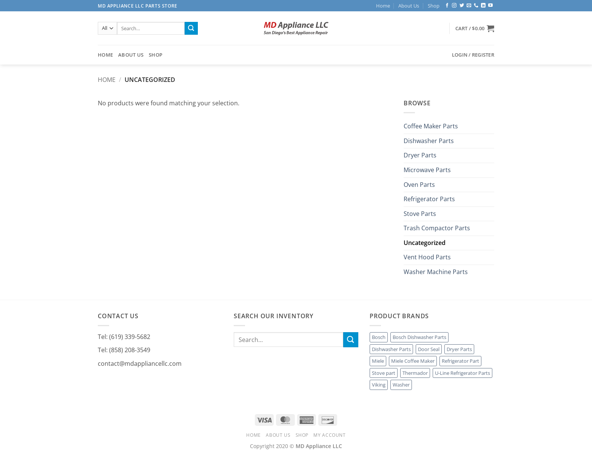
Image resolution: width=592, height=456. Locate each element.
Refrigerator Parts (429, 199)
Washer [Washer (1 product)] (401, 384)
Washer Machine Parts (436, 272)
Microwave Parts (427, 170)
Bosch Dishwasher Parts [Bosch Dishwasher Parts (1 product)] (419, 337)
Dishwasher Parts (429, 141)
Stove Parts (420, 214)
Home (383, 5)
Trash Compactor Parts (437, 228)
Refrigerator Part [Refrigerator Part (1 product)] (460, 360)
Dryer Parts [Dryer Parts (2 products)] (459, 349)
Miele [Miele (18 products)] (378, 360)
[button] (474, 28)
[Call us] (476, 5)
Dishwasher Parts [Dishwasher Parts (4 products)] (391, 349)
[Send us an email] (469, 5)
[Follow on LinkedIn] (483, 5)
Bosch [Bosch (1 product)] (378, 337)
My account (329, 435)
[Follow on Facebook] (447, 5)
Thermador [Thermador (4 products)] (415, 373)
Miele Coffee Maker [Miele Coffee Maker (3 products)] (413, 360)
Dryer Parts (420, 155)
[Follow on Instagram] (454, 5)
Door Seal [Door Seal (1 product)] (428, 349)
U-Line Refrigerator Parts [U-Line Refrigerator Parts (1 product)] (462, 373)
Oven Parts (419, 184)
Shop (433, 5)
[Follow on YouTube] (490, 5)
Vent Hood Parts (427, 257)
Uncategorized (425, 243)
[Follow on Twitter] (461, 5)
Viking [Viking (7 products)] (378, 384)
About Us (408, 5)
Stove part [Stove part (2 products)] (383, 373)
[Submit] (191, 28)
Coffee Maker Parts (431, 126)
